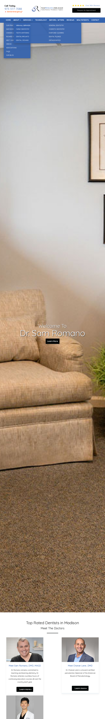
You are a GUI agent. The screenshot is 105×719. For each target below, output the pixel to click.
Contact (95, 20)
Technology (41, 20)
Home (8, 20)
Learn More (53, 341)
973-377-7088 (13, 9)
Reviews (70, 20)
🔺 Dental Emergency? (13, 12)
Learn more (24, 689)
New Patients (83, 20)
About (16, 20)
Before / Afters (56, 20)
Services (27, 20)
